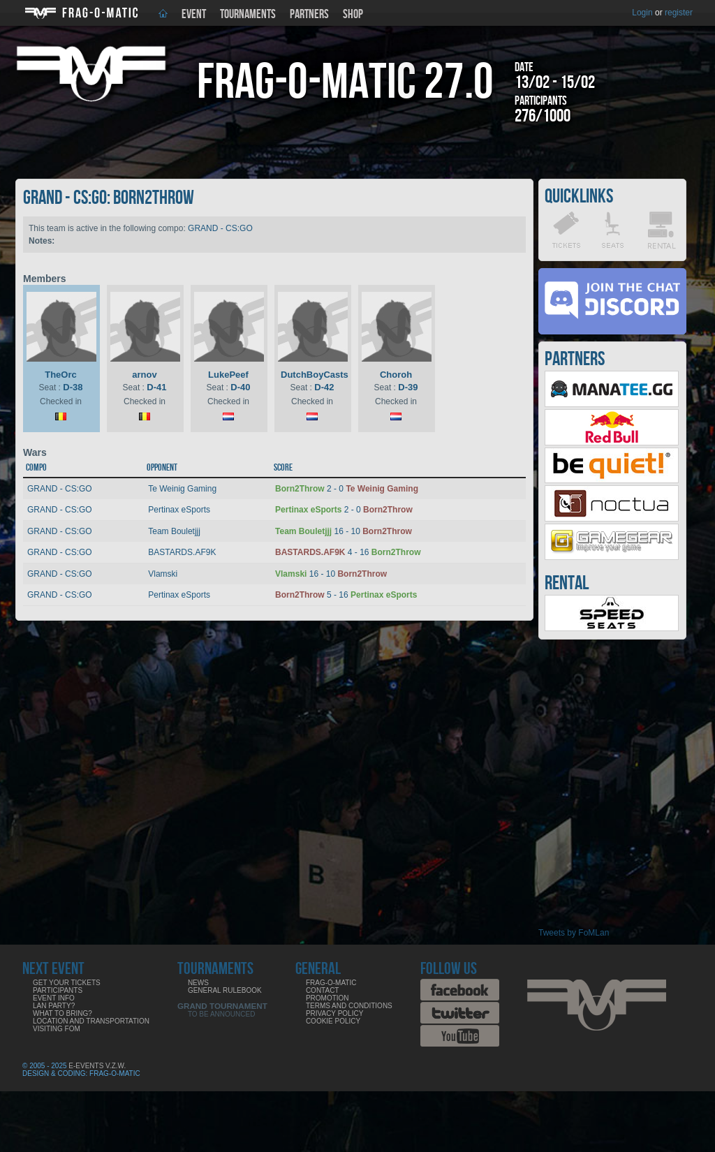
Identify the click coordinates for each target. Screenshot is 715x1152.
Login (642, 12)
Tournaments (248, 14)
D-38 (72, 387)
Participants (57, 990)
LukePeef (228, 374)
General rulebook (225, 990)
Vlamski (162, 574)
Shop (353, 14)
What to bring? (62, 1013)
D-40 (240, 387)
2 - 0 (346, 489)
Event (194, 14)
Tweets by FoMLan (573, 933)
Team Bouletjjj (174, 531)
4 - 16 (347, 552)
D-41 (156, 387)
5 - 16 (346, 595)
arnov (144, 374)
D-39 (408, 387)
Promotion (327, 998)
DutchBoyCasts (314, 374)
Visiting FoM (56, 1029)
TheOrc (61, 374)
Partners (309, 14)
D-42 (324, 387)
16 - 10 (343, 531)
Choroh (396, 374)
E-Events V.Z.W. (97, 1066)
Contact (322, 990)
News (198, 983)
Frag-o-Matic (331, 983)
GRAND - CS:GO (220, 228)
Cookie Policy (333, 1021)
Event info (54, 998)
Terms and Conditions (349, 1006)
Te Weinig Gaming (182, 489)
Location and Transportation (91, 1021)
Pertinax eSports (179, 510)
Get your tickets (67, 983)
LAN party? (54, 1006)
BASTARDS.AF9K (182, 552)
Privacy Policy (334, 1013)
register (679, 12)
